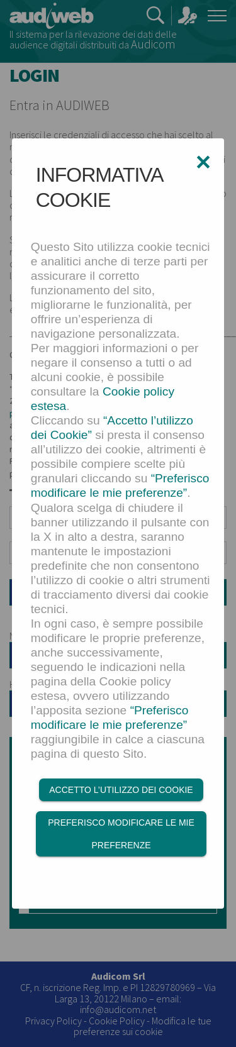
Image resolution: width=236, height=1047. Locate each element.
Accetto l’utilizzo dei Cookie (121, 790)
